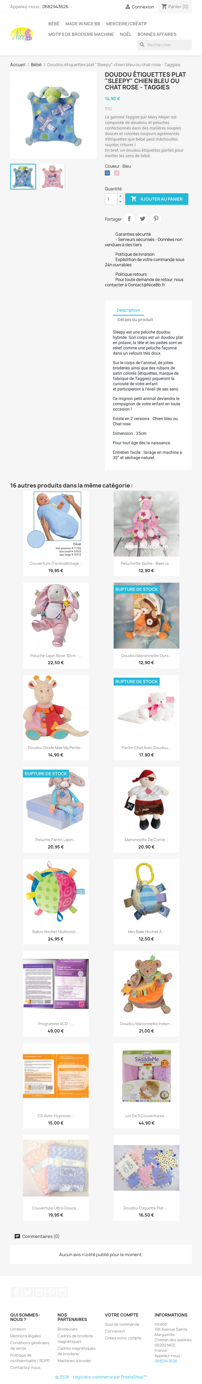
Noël (126, 34)
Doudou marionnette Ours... (146, 655)
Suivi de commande (122, 1324)
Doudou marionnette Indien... (146, 1023)
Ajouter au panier (157, 199)
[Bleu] (108, 174)
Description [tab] (128, 310)
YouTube (39, 1292)
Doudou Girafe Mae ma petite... (56, 747)
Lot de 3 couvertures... (146, 1115)
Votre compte (122, 1315)
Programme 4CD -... (55, 1023)
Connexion (115, 1331)
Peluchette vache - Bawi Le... (146, 563)
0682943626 (55, 6)
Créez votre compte (123, 1337)
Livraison (18, 1329)
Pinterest (156, 218)
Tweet (142, 218)
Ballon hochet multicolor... (55, 931)
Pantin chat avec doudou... (146, 747)
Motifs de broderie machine (81, 34)
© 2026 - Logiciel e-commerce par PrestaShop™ (101, 1377)
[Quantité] (111, 199)
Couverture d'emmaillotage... (55, 563)
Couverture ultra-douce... (55, 1208)
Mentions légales (25, 1335)
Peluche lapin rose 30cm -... (55, 655)
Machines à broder (74, 1360)
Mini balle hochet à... (146, 931)
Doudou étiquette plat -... (146, 1208)
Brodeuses (68, 1329)
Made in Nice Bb (82, 24)
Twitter (27, 1292)
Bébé (53, 24)
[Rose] (117, 174)
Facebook (16, 1292)
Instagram (62, 1292)
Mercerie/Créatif (126, 24)
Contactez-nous (25, 1367)
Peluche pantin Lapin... (56, 839)
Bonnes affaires (157, 34)
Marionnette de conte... (146, 839)
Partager (129, 218)
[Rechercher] (164, 45)
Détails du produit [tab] (135, 319)
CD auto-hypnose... (56, 1115)
